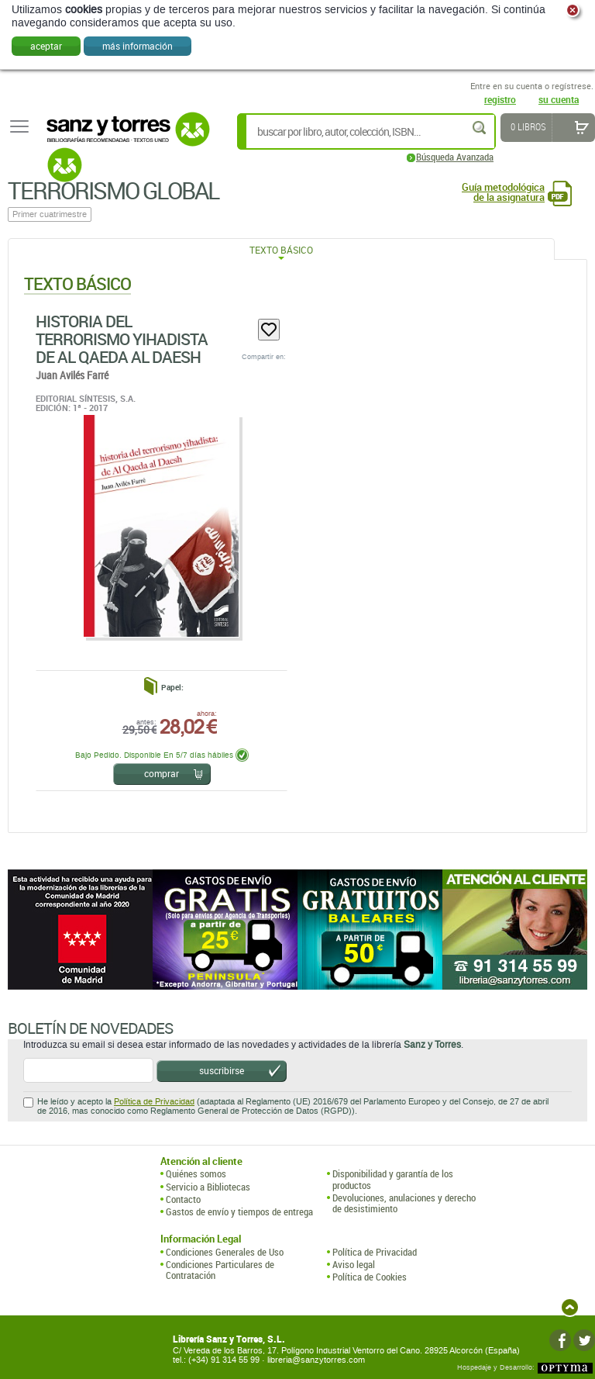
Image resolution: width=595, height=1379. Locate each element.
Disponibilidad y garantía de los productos (392, 1179)
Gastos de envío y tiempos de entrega (239, 1211)
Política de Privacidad (154, 1102)
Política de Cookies (369, 1276)
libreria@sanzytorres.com (316, 1360)
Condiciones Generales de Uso (225, 1251)
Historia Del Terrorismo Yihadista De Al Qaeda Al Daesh (122, 339)
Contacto (183, 1199)
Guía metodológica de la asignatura (503, 192)
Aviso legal (353, 1264)
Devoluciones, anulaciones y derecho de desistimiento (404, 1203)
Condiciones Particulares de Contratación (220, 1270)
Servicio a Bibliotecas (208, 1186)
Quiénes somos (196, 1173)
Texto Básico (281, 250)
